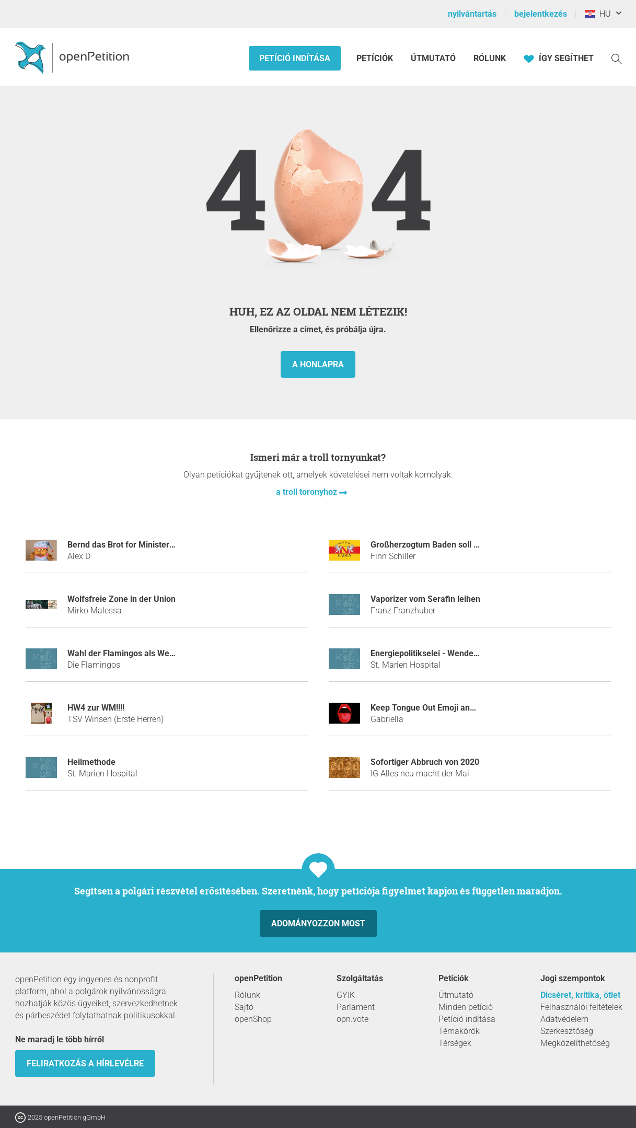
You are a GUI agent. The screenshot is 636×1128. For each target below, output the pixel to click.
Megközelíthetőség (575, 1043)
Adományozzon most (318, 923)
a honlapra (318, 364)
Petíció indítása (294, 58)
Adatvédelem (564, 1019)
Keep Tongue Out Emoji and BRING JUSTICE (454, 708)
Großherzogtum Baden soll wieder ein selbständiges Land (479, 545)
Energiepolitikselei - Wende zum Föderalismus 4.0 (465, 653)
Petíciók (375, 58)
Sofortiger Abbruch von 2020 (425, 762)
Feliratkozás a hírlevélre (85, 1063)
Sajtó (244, 1007)
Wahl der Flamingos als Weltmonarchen (142, 653)
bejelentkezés (540, 14)
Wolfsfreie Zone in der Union (121, 599)
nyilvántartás (472, 14)
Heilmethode (91, 762)
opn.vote (352, 1019)
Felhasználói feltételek (581, 1007)
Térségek (454, 1043)
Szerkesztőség (566, 1031)
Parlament (356, 1007)
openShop (253, 1019)
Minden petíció (465, 1007)
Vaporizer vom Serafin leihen (425, 599)
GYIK (346, 995)
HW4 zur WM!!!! (95, 708)
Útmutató (433, 58)
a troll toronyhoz (307, 492)
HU (598, 14)
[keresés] (616, 58)
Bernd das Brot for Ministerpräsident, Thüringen (157, 545)
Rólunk (489, 58)
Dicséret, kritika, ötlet (580, 995)
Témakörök (459, 1031)
